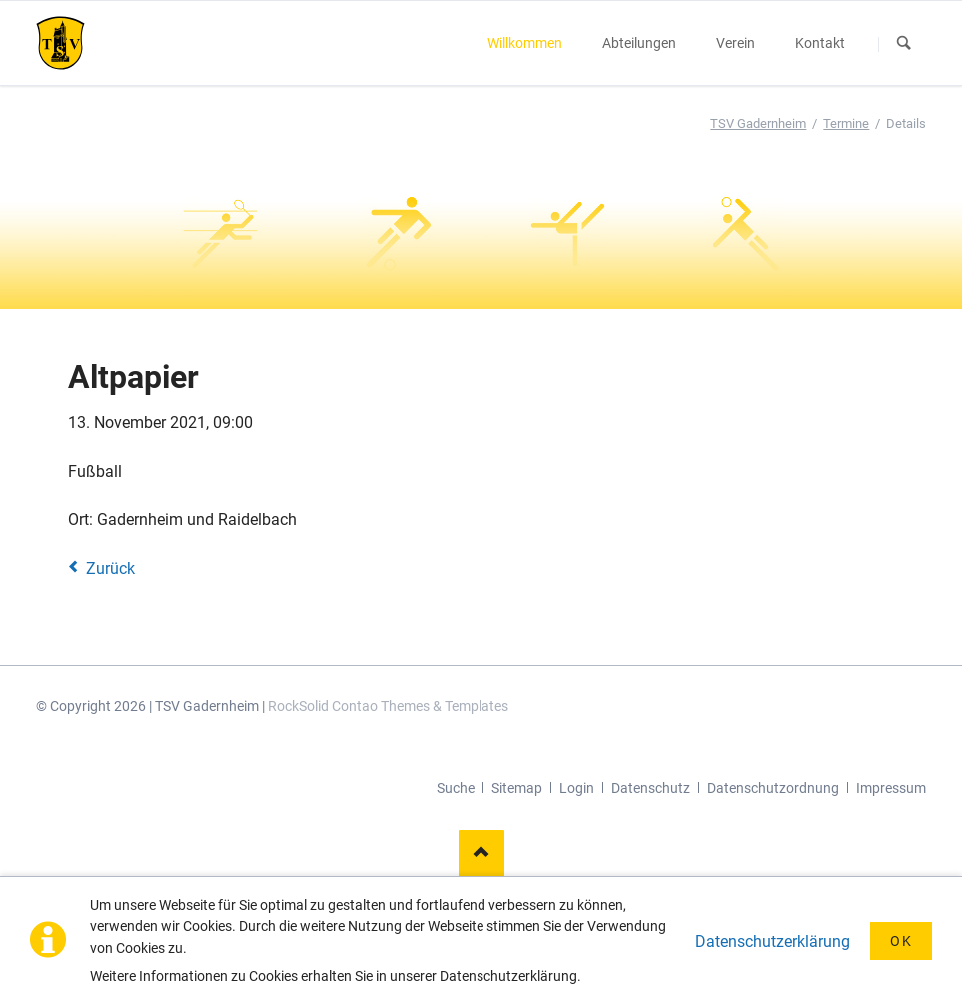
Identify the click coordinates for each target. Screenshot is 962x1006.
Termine (846, 123)
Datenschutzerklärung (772, 941)
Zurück (110, 568)
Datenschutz (650, 788)
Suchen (905, 44)
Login (576, 788)
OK (901, 941)
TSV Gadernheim (758, 123)
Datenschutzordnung (773, 788)
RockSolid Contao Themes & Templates (388, 706)
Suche (456, 788)
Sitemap (516, 788)
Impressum (891, 788)
